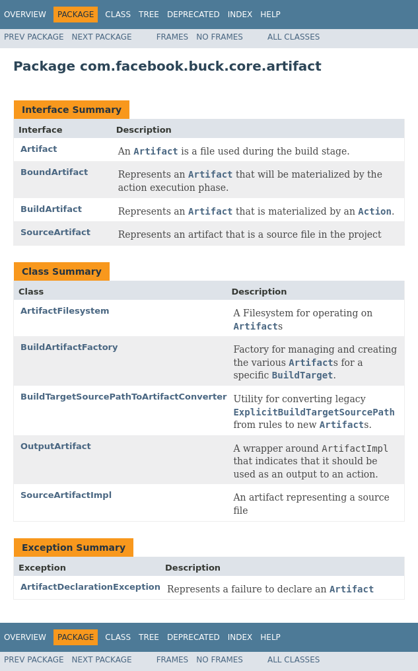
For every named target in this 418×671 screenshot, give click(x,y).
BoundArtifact (54, 172)
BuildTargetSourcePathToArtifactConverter (123, 397)
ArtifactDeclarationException (90, 587)
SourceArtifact (55, 232)
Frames (173, 37)
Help (270, 14)
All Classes (293, 37)
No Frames (219, 37)
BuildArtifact (51, 209)
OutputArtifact (55, 446)
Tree (149, 14)
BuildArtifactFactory (69, 347)
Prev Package (34, 37)
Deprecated (193, 14)
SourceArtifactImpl (66, 495)
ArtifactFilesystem (65, 311)
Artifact (38, 149)
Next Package (102, 37)
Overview (25, 14)
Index (240, 14)
